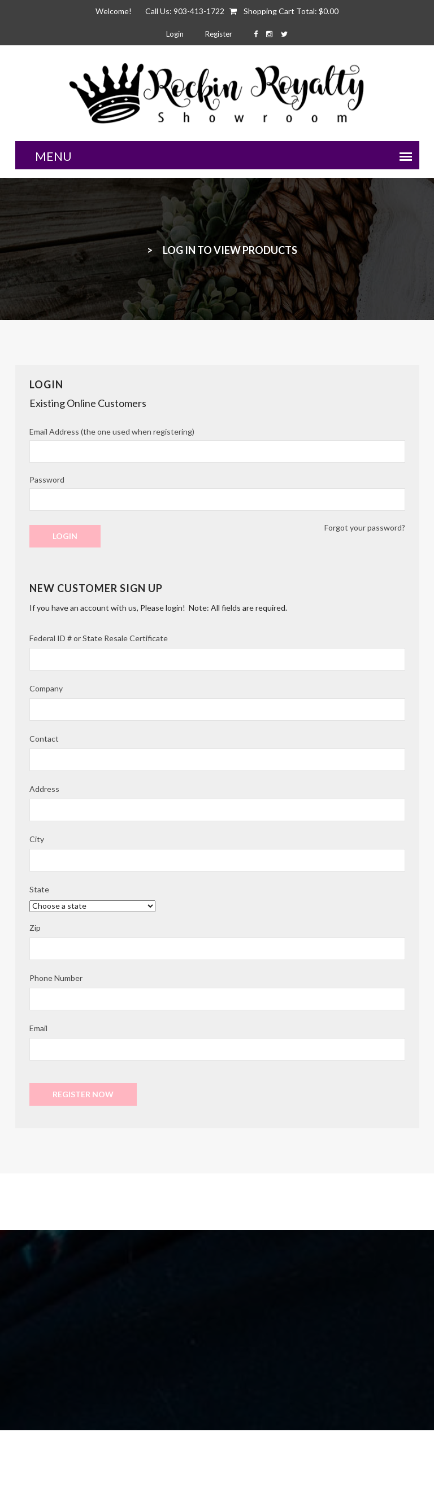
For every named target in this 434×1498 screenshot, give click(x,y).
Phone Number (56, 978)
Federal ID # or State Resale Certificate (98, 638)
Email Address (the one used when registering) (111, 431)
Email (38, 1028)
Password (46, 479)
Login (175, 33)
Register (218, 33)
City (36, 839)
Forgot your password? (364, 527)
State (39, 889)
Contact (44, 738)
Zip (35, 927)
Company (46, 688)
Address (44, 789)
